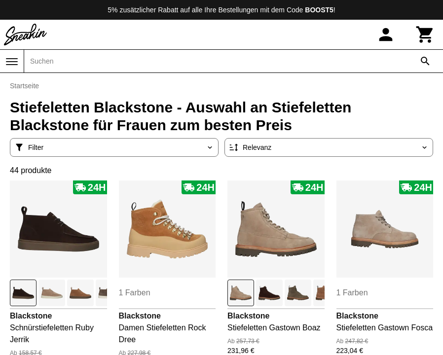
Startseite (24, 86)
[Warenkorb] (425, 34)
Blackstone (31, 316)
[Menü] (12, 61)
